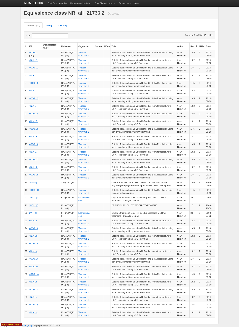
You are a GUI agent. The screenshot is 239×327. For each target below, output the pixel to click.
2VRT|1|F (33, 213)
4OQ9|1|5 (33, 129)
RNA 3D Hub (33, 3)
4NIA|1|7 (33, 152)
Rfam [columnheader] (107, 46)
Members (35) (33, 25)
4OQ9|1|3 (33, 98)
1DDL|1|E (33, 205)
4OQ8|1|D (34, 190)
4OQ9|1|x (33, 289)
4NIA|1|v (33, 251)
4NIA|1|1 (33, 60)
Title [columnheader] (114, 46)
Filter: (36, 35)
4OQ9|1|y (33, 304)
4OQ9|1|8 (33, 174)
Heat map (62, 25)
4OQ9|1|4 (33, 113)
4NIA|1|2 (33, 75)
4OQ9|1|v (33, 259)
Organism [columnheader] (83, 46)
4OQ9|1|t (33, 228)
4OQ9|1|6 (33, 144)
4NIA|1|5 (33, 121)
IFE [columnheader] (30, 46)
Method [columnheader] (180, 46)
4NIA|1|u (33, 236)
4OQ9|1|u (33, 243)
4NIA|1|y (33, 297)
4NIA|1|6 (33, 136)
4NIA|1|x (33, 281)
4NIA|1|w (33, 266)
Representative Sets (80, 3)
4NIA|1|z (33, 312)
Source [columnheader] (98, 46)
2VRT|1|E (33, 197)
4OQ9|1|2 (33, 83)
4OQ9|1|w (34, 274)
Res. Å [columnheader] (193, 46)
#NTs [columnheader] (201, 46)
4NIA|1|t (33, 220)
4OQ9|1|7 (33, 159)
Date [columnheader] (208, 46)
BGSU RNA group (24, 325)
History (49, 25)
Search (137, 3)
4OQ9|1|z (33, 52)
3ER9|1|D (33, 182)
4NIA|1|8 (33, 167)
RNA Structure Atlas (57, 3)
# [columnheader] (25, 46)
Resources (124, 3)
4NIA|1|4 (33, 106)
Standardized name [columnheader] (50, 46)
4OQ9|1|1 (33, 67)
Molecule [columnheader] (66, 46)
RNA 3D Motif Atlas (104, 3)
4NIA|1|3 (33, 90)
